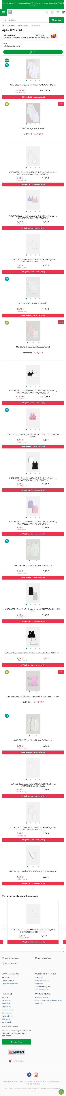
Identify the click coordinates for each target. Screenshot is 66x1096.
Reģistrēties (16, 1042)
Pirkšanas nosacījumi (42, 987)
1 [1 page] (33, 889)
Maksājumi (39, 977)
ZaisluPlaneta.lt (7, 1010)
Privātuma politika (41, 997)
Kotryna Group (7, 1016)
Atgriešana (39, 984)
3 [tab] (35, 80)
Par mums (5, 977)
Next (62, 928)
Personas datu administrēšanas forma (48, 1000)
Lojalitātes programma (10, 984)
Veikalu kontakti (8, 980)
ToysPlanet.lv (7, 1022)
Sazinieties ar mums (42, 990)
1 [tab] (26, 80)
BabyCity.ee (6, 1007)
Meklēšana (56, 20)
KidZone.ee (6, 1000)
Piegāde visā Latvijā (42, 980)
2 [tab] (30, 80)
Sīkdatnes (38, 1004)
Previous (4, 928)
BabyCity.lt (6, 1004)
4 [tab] (39, 80)
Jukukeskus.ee (7, 1013)
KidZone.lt (6, 997)
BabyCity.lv (6, 1019)
